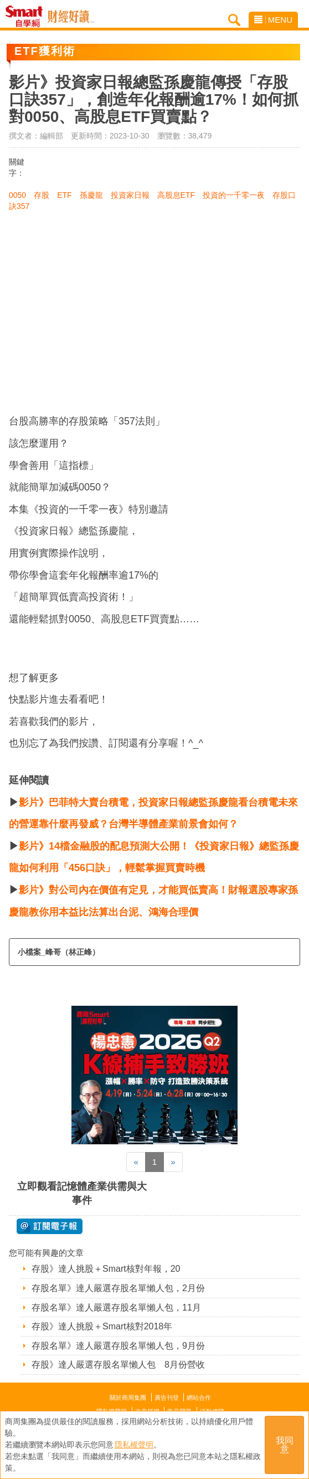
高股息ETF (176, 195)
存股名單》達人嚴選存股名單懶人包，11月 (116, 1307)
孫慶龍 (91, 195)
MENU (273, 19)
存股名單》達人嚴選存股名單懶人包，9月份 (118, 1345)
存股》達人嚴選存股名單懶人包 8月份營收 (118, 1364)
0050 (17, 195)
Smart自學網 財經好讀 (71, 17)
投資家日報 (130, 195)
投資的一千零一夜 (234, 195)
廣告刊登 (166, 1397)
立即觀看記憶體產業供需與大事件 (82, 1193)
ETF (64, 195)
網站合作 (199, 1397)
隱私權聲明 (134, 1444)
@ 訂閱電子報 (50, 1226)
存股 (41, 195)
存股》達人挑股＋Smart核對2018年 (102, 1326)
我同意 (284, 1445)
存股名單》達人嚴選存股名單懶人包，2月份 (118, 1288)
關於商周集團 (128, 1397)
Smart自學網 (27, 17)
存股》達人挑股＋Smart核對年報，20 (106, 1268)
